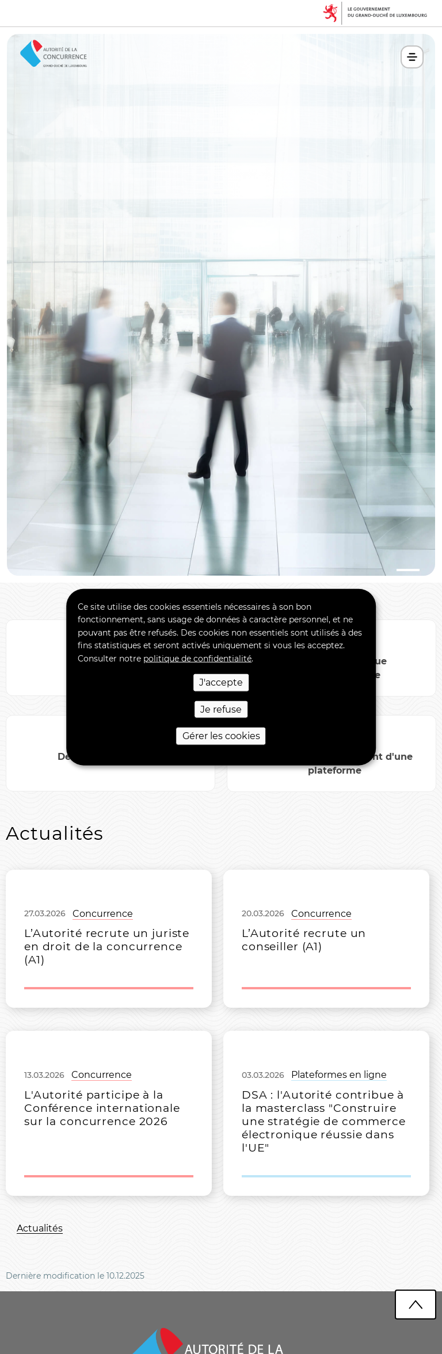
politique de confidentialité (197, 658)
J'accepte (221, 682)
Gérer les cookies (221, 735)
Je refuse (221, 708)
